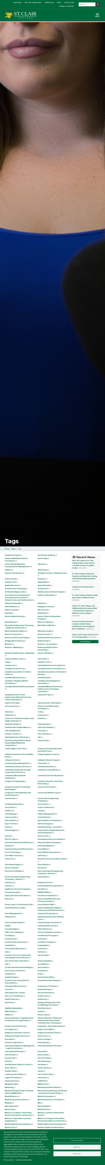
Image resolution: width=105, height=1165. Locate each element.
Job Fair (8, 1061)
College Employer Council (48, 754)
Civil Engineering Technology (16, 737)
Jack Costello (43, 1055)
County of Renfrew (45, 807)
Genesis (41, 952)
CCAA (40, 712)
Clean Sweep (43, 740)
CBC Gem (8, 712)
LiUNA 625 (42, 1081)
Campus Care (10, 665)
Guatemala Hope (44, 989)
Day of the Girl (10, 824)
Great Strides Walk (45, 977)
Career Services (11, 706)
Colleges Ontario (11, 760)
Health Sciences (11, 999)
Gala (7, 952)
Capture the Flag (12, 703)
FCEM (7, 926)
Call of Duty (42, 659)
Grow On (8, 989)
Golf (6, 964)
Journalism (42, 1065)
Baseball (8, 613)
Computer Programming (14, 781)
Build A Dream (43, 641)
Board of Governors (13, 634)
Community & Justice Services (17, 767)
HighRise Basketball (13, 1008)
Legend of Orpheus (12, 1078)
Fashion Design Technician (48, 922)
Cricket (40, 811)
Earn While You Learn (13, 856)
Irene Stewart (10, 1055)
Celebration (9, 715)
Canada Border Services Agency (51, 665)
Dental (7, 827)
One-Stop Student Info (33, 2)
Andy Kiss (42, 579)
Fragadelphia (43, 945)
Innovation (9, 1039)
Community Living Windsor (48, 770)
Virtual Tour (69, 2)
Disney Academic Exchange (49, 842)
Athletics (41, 603)
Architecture (43, 589)
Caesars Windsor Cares (14, 659)
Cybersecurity (10, 817)
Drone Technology (12, 852)
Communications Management (17, 763)
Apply (59, 2)
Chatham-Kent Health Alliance (17, 727)
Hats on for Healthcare (14, 996)
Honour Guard (43, 1015)
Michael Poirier (44, 1109)
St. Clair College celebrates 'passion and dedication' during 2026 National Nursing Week (84, 576)
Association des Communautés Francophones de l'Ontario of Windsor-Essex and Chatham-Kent (19, 597)
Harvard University (45, 993)
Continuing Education (13, 804)
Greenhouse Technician (47, 986)
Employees (9, 882)
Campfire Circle (44, 662)
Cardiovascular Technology (49, 703)
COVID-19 (9, 811)
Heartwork (9, 1002)
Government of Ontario (14, 971)
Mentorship (9, 1109)
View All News (85, 641)
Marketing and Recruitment (49, 1087)
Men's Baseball (11, 1106)
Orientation (49, 2)
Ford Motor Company (46, 942)
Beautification (10, 622)
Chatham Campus (12, 724)
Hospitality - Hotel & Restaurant (51, 1026)
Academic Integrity (12, 555)
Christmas (42, 731)
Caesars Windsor (45, 653)
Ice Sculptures (10, 1029)
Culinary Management (46, 814)
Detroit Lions (43, 836)
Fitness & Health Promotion (49, 932)
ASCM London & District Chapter (51, 592)
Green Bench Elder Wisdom (48, 980)
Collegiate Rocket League (48, 760)
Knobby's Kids (10, 1071)
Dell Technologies (45, 824)
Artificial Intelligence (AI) (15, 592)
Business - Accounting (46, 644)
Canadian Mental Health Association (19, 687)
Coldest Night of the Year (15, 749)
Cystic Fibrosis (44, 817)
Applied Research (12, 585)
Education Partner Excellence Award (52, 859)
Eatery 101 (9, 859)
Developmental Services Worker (51, 839)
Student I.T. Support (66, 6)
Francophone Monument (15, 949)
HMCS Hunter (10, 1011)
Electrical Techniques (13, 871)
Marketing (9, 1087)
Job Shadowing (44, 1061)
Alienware (42, 564)
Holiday (8, 1015)
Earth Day (42, 856)
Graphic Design (11, 977)
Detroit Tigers (11, 839)
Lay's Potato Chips (45, 1074)
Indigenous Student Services (16, 1036)
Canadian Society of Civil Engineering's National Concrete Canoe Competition (18, 697)
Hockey (40, 1011)
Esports (8, 899)
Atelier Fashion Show (46, 595)
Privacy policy (9, 1160)
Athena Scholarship (13, 603)
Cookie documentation (24, 1160)
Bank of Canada (11, 610)
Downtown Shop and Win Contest (18, 849)
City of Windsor (44, 734)
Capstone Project (45, 695)
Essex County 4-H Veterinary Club (18, 905)
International (43, 1042)
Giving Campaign (44, 961)
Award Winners (11, 607)
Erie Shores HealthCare (47, 896)
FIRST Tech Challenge (14, 932)
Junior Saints (10, 1068)
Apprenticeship (44, 585)
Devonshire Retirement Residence (19, 842)
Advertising (42, 558)
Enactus (8, 886)
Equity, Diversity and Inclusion (17, 896)
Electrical (41, 868)
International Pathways (14, 1051)
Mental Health (43, 1106)
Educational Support (13, 865)
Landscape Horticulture (14, 1074)
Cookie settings (77, 1140)
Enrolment (42, 889)
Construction (10, 798)
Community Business (46, 767)
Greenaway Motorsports (15, 986)
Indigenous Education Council (16, 1033)
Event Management (13, 913)
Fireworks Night (11, 929)
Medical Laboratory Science (16, 1100)
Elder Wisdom (43, 865)
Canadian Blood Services (15, 678)
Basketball (42, 613)
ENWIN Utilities (44, 892)
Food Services (10, 939)
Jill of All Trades (44, 1058)
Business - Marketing (13, 647)
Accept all (77, 1154)
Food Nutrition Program (47, 936)
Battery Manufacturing (14, 616)
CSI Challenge (10, 814)
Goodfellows (43, 964)
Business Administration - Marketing (19, 653)
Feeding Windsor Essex (47, 926)
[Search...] (87, 4)
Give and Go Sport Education (16, 961)
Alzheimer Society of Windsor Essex (52, 573)
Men (39, 1103)
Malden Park (43, 1084)
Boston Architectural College (17, 638)
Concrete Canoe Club (46, 787)
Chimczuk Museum (12, 731)
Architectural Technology (15, 589)
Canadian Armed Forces (14, 669)
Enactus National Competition (50, 886)
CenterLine (42, 715)
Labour (40, 1071)
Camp (7, 662)
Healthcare (42, 999)
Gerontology (43, 955)
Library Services (11, 1081)
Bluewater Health (45, 631)
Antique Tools (10, 582)
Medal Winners (11, 1096)
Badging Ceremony (45, 607)
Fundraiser (42, 949)
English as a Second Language (17, 889)
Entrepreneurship (12, 892)
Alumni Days (42, 570)
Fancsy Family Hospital (14, 922)
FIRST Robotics (44, 929)
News (14, 549)
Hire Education (43, 1008)
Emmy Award (43, 877)
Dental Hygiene (11, 830)
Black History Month (46, 625)
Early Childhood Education (48, 852)
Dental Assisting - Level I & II (49, 827)
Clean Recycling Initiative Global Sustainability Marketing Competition (18, 742)
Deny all (77, 1147)
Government (43, 967)
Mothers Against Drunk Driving (50, 1127)
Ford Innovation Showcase (15, 942)
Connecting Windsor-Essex (49, 793)
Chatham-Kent (44, 724)
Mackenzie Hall (11, 1084)
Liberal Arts (42, 1078)
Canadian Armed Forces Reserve (51, 669)
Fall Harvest (9, 917)
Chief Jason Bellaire (45, 727)
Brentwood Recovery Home (49, 638)
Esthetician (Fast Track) (14, 908)
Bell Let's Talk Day (45, 622)
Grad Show (42, 971)
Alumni (7, 570)
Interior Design (44, 1039)
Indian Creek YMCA (45, 1029)
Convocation (43, 804)
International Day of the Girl (49, 1046)
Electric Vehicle (11, 868)
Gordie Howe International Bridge (18, 967)
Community (42, 763)
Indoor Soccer (43, 1036)
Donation (8, 846)
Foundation (9, 945)
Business (8, 644)
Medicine (8, 1103)
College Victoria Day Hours (83, 587)
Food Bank (9, 936)
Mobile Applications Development (51, 1124)
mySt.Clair (17, 2)
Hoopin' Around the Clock (15, 1026)
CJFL (39, 737)
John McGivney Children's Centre (18, 1065)
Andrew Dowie (11, 579)
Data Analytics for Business (49, 820)
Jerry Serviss (10, 1058)
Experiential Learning (46, 913)
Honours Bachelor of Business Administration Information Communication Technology (50, 1020)
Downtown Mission (45, 846)
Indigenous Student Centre (49, 1033)
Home (7, 549)
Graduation (9, 974)
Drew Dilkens (43, 849)
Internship (42, 1051)
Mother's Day (10, 1127)
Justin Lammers (44, 1068)
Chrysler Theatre (12, 734)
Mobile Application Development (18, 1124)
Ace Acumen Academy (46, 555)
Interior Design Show (13, 1042)
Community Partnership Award (50, 776)
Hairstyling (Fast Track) (14, 993)
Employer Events (44, 882)
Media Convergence (46, 1096)
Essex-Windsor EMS (46, 905)
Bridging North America (14, 641)
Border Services (44, 634)
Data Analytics (11, 820)
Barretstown (43, 610)
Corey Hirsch (10, 807)
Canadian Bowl (44, 678)
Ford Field (42, 939)
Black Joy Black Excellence (15, 631)
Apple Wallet (43, 582)
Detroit (8, 836)
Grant (40, 974)
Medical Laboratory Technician (50, 1100)
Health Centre (43, 996)
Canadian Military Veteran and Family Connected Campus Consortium (50, 689)
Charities (41, 718)
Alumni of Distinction (13, 573)
